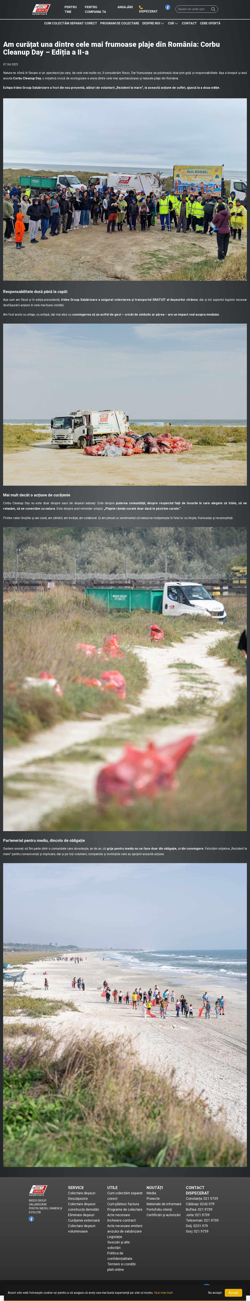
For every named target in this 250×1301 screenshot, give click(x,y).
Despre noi (153, 23)
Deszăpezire (78, 1198)
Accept (233, 1293)
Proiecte (153, 1198)
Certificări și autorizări (164, 1215)
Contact (189, 23)
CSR (173, 23)
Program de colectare (119, 23)
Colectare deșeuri (81, 1193)
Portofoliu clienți (159, 1209)
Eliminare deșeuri (81, 1215)
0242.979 (207, 1204)
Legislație (114, 1242)
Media (151, 1193)
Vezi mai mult (163, 1293)
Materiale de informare (164, 1204)
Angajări (125, 7)
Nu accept (215, 1293)
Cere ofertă (210, 23)
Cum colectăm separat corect (70, 23)
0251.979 (200, 1226)
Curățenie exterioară (84, 1220)
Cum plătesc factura (123, 1204)
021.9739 (210, 1198)
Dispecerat (148, 11)
